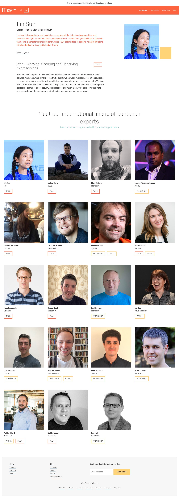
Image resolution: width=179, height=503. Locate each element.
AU (21, 10)
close (109, 3)
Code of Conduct (56, 477)
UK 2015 (98, 488)
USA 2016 (89, 488)
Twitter (52, 470)
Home (11, 464)
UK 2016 (79, 488)
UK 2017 (62, 488)
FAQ (174, 10)
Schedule (155, 10)
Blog (51, 464)
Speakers (143, 10)
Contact (53, 474)
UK (26, 10)
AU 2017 (71, 488)
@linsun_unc (23, 52)
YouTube (53, 467)
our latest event (99, 3)
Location (166, 10)
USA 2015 (107, 488)
